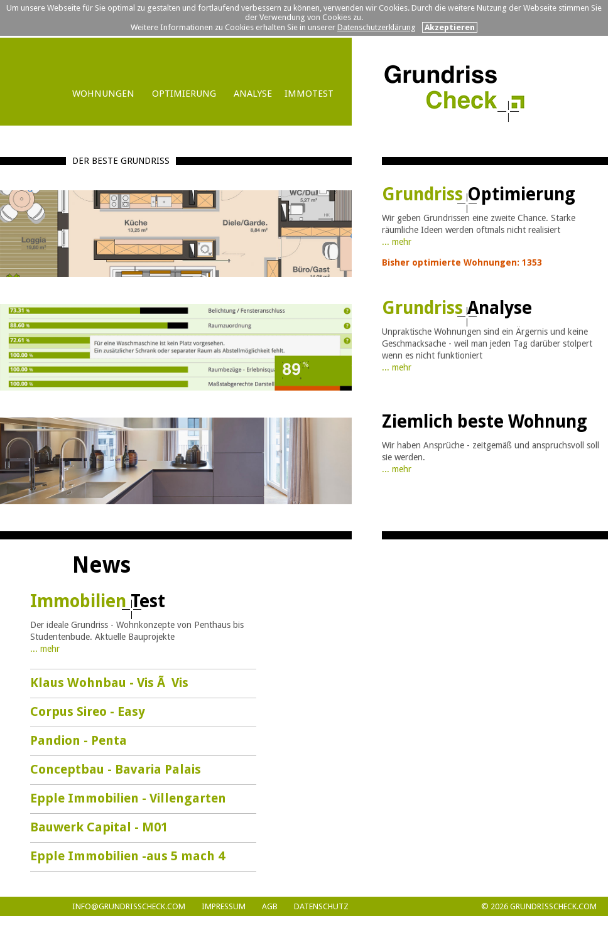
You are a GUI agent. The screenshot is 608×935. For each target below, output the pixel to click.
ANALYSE (253, 93)
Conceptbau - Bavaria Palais (115, 769)
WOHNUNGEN (103, 93)
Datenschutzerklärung (376, 27)
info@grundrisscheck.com (128, 906)
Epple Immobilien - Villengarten (128, 798)
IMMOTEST (309, 93)
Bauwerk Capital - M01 (99, 827)
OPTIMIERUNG (184, 93)
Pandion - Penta (78, 740)
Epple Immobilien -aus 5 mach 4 (127, 855)
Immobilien (97, 601)
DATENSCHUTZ (321, 906)
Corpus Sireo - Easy (87, 711)
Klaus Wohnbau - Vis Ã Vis (109, 682)
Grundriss (478, 194)
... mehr (396, 242)
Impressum (224, 906)
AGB (270, 906)
